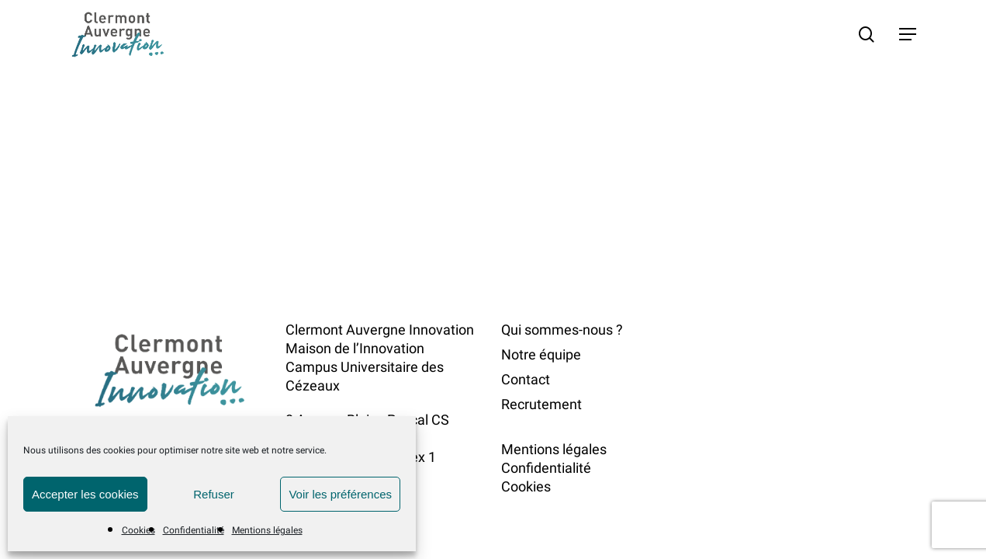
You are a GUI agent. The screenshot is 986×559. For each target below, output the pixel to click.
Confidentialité (193, 530)
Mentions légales (267, 530)
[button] (907, 34)
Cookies (138, 530)
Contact (525, 379)
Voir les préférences (340, 494)
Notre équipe (541, 354)
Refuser (213, 494)
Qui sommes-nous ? (562, 329)
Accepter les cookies (85, 494)
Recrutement (541, 404)
